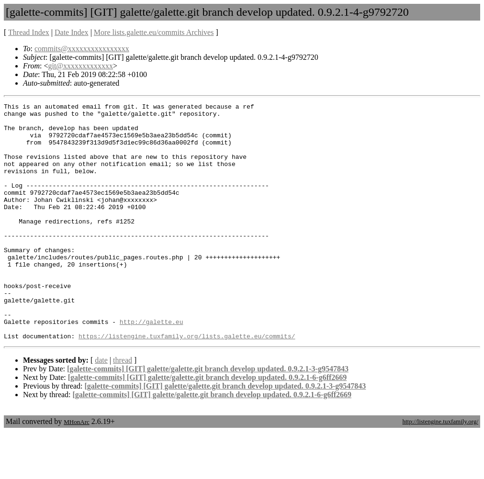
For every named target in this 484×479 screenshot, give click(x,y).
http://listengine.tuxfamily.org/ (440, 468)
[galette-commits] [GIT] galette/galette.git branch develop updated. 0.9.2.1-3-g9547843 (208, 416)
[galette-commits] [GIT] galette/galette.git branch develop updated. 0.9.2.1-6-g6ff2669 (207, 425)
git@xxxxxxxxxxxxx (80, 66)
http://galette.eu (151, 366)
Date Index (72, 32)
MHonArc (76, 469)
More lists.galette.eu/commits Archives (154, 32)
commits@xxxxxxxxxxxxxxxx (81, 49)
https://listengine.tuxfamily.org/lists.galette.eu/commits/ (187, 383)
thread (122, 407)
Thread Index (28, 32)
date (101, 407)
